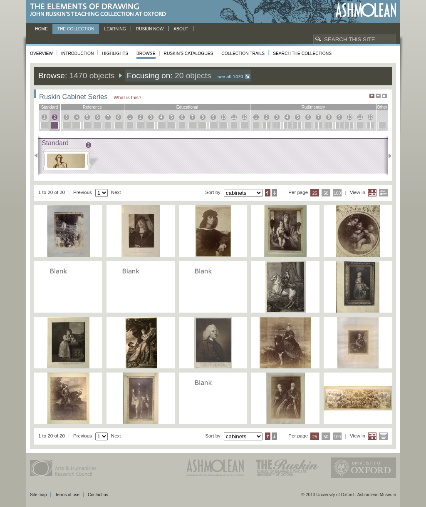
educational (187, 107)
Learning (115, 29)
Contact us (98, 494)
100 (337, 193)
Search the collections (302, 53)
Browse (146, 53)
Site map (38, 494)
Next (387, 155)
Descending (274, 192)
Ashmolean (366, 10)
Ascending (267, 192)
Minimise (378, 96)
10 (223, 117)
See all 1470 (230, 76)
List (383, 192)
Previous (38, 155)
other (382, 107)
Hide (384, 96)
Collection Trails (243, 53)
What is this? (127, 97)
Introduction (77, 53)
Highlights (115, 53)
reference (92, 107)
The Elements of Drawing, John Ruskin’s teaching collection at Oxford (100, 10)
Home (41, 29)
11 (234, 117)
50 (326, 193)
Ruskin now (150, 29)
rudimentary (313, 107)
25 (314, 193)
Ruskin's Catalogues (188, 53)
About (180, 29)
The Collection (75, 29)
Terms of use (67, 494)
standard (49, 107)
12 (244, 117)
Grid (372, 192)
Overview (41, 53)
